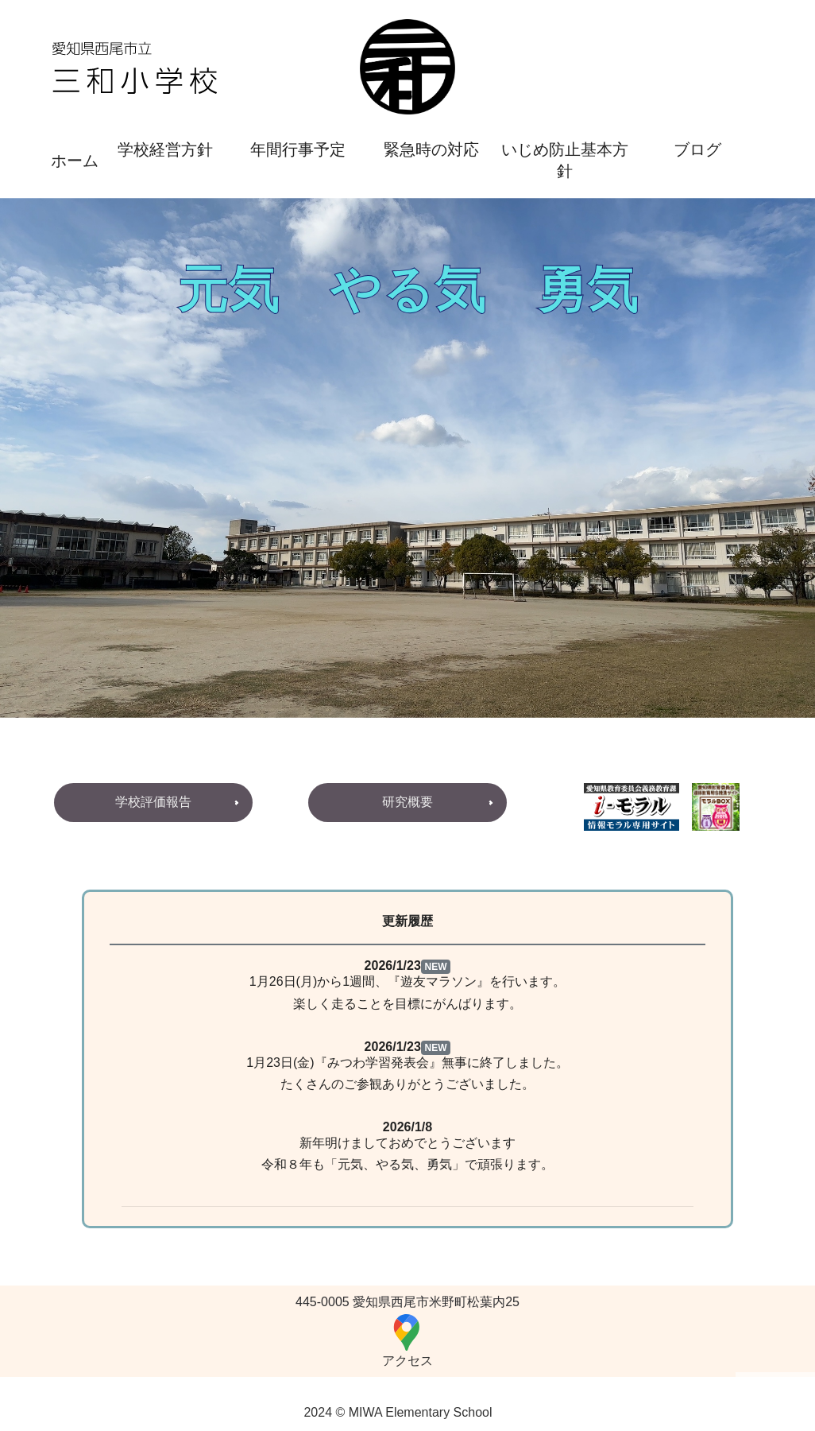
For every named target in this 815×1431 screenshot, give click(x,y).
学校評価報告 (153, 802)
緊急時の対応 (431, 149)
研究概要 (407, 802)
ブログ (697, 149)
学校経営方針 (165, 149)
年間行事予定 (298, 149)
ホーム (74, 160)
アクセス (407, 1340)
